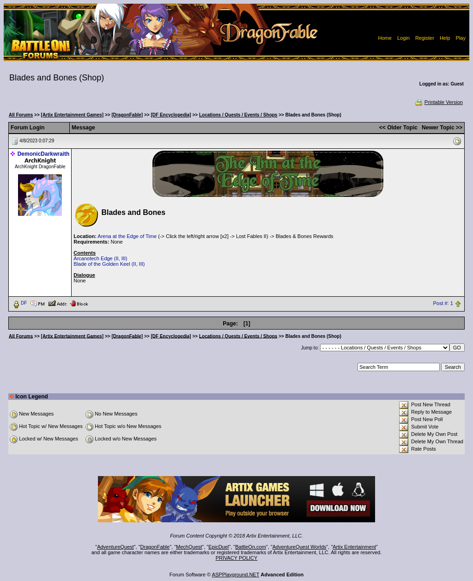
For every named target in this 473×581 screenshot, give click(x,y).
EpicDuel (218, 547)
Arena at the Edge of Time (127, 236)
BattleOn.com (250, 547)
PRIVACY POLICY (237, 558)
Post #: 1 (443, 303)
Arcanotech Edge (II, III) (100, 258)
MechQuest (189, 547)
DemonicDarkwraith (44, 154)
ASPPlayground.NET (236, 574)
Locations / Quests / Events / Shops (238, 114)
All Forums (21, 114)
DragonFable (155, 547)
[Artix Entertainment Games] (72, 114)
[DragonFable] (127, 114)
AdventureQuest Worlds (300, 547)
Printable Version (438, 102)
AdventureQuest (115, 547)
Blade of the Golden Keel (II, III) (109, 264)
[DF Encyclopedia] (171, 114)
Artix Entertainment (354, 547)
